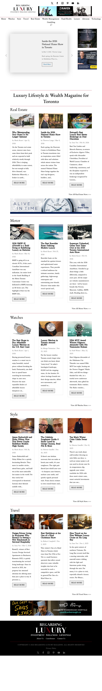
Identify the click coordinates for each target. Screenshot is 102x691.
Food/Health (66, 19)
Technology (96, 19)
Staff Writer (76, 351)
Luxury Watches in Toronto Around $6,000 (49, 342)
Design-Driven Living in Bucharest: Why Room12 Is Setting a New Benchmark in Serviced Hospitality (21, 537)
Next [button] (72, 56)
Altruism (85, 19)
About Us (40, 638)
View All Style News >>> (82, 501)
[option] (39, 53)
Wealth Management (50, 19)
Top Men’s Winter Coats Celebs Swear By (78, 439)
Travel (26, 19)
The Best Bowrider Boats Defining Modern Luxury (49, 245)
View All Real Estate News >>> (80, 194)
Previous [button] (6, 56)
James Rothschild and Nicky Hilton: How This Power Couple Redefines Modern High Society (22, 441)
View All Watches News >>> (81, 405)
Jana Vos (75, 143)
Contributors (50, 638)
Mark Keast (18, 140)
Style (19, 19)
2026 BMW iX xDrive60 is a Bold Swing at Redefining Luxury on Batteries (21, 246)
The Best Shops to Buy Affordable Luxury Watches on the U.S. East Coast (20, 343)
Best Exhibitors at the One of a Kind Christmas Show (51, 535)
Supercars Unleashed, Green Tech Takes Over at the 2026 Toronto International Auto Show (79, 248)
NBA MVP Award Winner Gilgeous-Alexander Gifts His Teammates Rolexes (78, 343)
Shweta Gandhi (48, 450)
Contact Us (61, 638)
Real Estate (35, 19)
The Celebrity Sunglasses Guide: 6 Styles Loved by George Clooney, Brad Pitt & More (50, 441)
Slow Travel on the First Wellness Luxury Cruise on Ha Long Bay (79, 536)
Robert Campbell (49, 541)
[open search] (51, 25)
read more (47, 64)
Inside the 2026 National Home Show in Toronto (52, 44)
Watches (11, 19)
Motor (3, 19)
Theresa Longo (56, 52)
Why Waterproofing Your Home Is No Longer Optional (20, 134)
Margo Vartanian (49, 348)
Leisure (77, 19)
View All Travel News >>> (81, 594)
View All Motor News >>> (81, 308)
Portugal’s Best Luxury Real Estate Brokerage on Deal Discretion (78, 135)
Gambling (51, 22)
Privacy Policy (51, 648)
